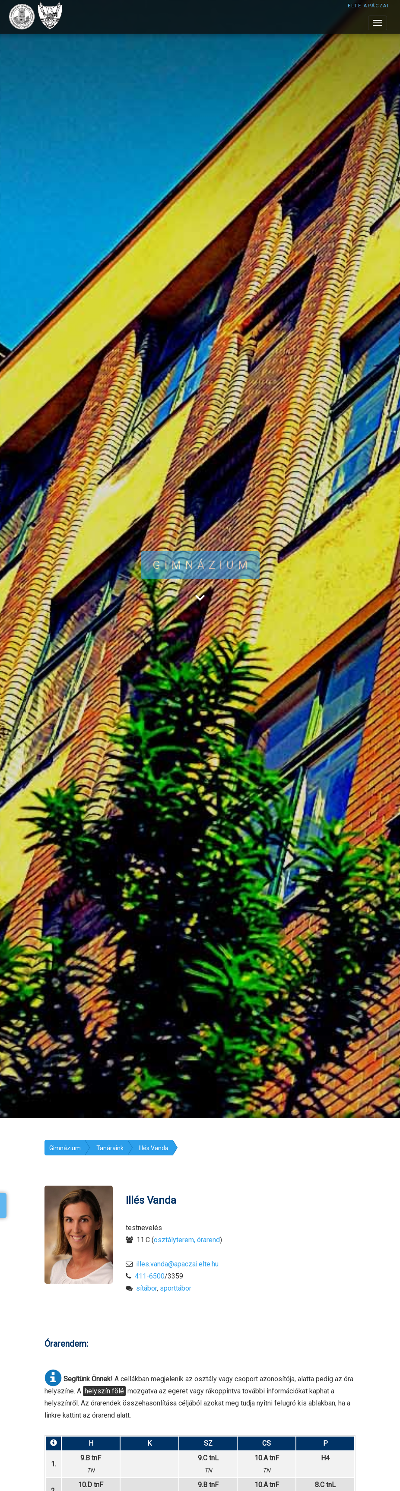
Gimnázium (65, 1148)
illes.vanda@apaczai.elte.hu (177, 1264)
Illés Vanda (153, 1148)
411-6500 (150, 1276)
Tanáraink (110, 1148)
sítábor (146, 1288)
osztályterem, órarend (187, 1240)
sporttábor (175, 1288)
